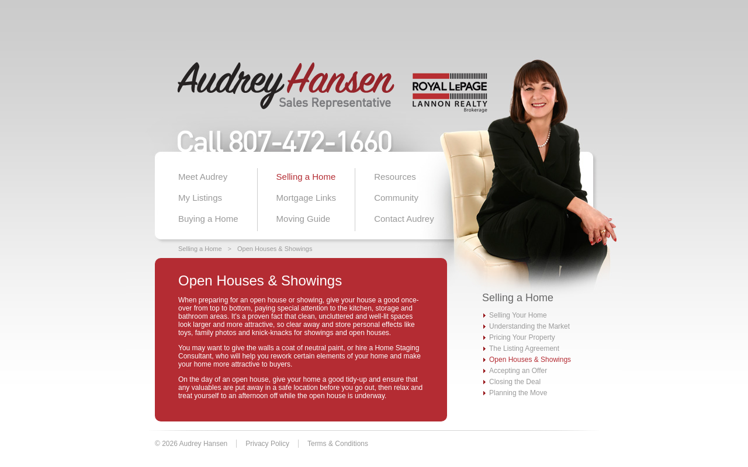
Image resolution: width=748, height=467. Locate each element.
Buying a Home (208, 219)
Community (396, 198)
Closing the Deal (515, 382)
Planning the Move (518, 393)
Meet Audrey (202, 177)
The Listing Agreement (524, 348)
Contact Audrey (404, 219)
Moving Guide (303, 219)
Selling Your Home (518, 315)
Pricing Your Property (522, 337)
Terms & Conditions (337, 444)
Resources (395, 177)
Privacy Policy (267, 444)
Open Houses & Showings (274, 248)
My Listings (200, 198)
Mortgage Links (306, 198)
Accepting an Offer (518, 371)
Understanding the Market (529, 326)
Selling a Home (306, 177)
